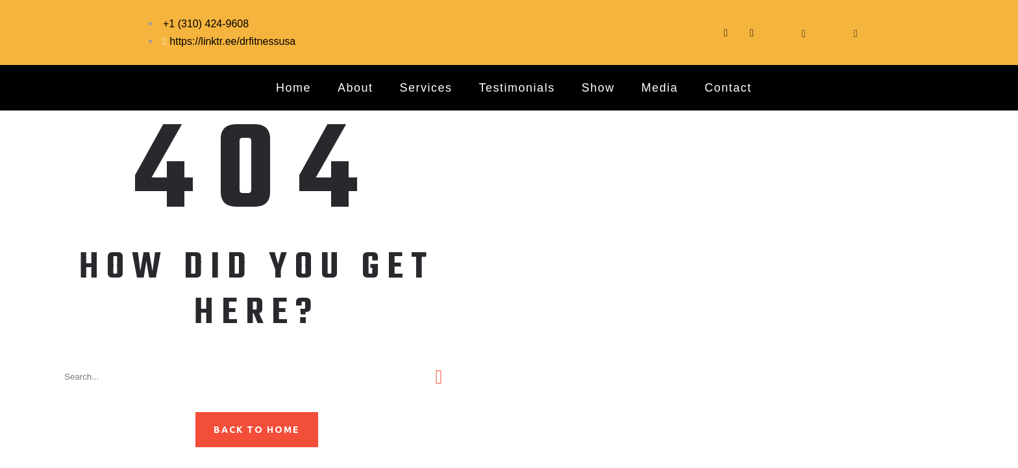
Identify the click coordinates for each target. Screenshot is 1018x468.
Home (293, 87)
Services (426, 87)
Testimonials (517, 87)
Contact (728, 87)
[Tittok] (726, 32)
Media (659, 87)
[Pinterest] (855, 32)
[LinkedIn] (829, 32)
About (355, 87)
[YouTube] (803, 32)
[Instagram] (752, 32)
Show (598, 87)
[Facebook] (778, 32)
